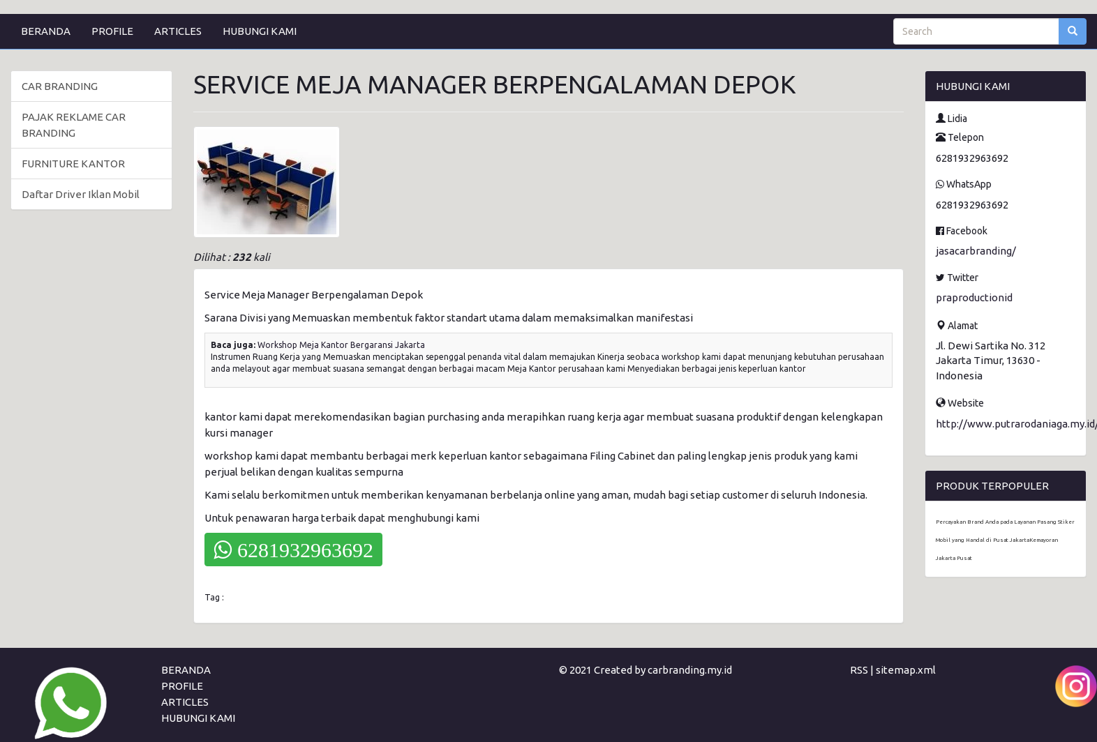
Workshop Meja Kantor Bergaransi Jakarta (341, 344)
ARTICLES (178, 31)
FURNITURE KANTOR (73, 163)
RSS (859, 670)
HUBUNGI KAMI (260, 31)
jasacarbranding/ (976, 251)
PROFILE (112, 31)
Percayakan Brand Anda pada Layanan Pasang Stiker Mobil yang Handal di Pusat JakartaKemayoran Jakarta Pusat (1005, 540)
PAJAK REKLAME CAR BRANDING (74, 125)
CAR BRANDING (60, 86)
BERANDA (45, 31)
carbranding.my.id (690, 670)
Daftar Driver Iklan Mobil (81, 194)
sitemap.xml (906, 670)
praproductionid (974, 297)
